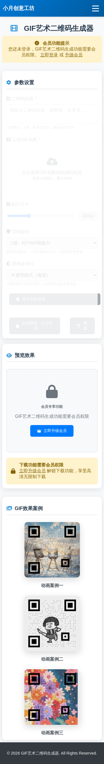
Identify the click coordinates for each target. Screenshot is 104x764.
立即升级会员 (52, 430)
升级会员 (74, 55)
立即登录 (49, 55)
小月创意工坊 (18, 8)
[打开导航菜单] (95, 8)
